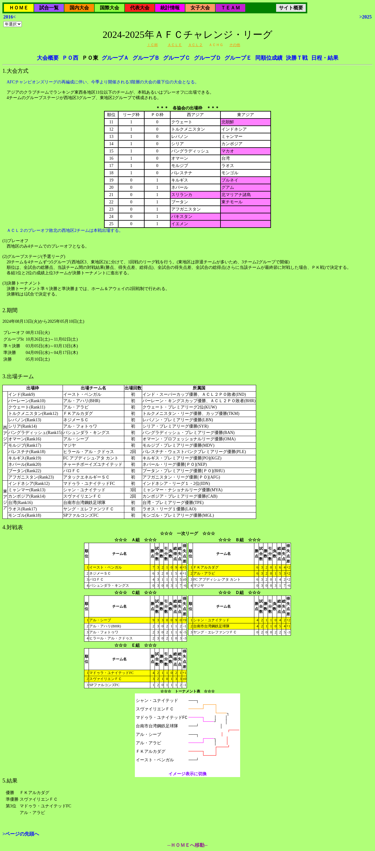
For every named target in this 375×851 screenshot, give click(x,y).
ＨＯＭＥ (18, 7)
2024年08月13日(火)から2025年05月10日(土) (187, 414)
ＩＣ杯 (152, 45)
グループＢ (146, 58)
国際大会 (109, 7)
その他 (234, 45)
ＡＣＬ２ (195, 45)
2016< (9, 16)
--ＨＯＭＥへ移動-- (187, 845)
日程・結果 (324, 58)
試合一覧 (49, 7)
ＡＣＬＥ (175, 45)
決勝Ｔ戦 (297, 58)
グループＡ (115, 58)
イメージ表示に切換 (187, 774)
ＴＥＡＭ (230, 7)
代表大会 (139, 7)
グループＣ (176, 58)
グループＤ (207, 58)
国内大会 (79, 7)
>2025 (365, 16)
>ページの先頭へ (20, 833)
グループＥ (238, 58)
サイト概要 (291, 7)
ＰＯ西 (70, 58)
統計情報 (170, 7)
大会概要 (48, 58)
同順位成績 (268, 58)
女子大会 (200, 7)
